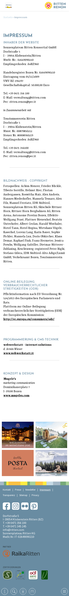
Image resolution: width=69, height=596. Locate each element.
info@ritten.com (13, 530)
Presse (18, 489)
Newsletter (30, 489)
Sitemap (23, 495)
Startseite (7, 17)
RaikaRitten (21, 553)
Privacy (35, 495)
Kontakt (7, 489)
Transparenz (9, 495)
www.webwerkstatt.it (18, 353)
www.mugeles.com (16, 395)
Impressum (45, 489)
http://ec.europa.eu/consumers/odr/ (28, 319)
